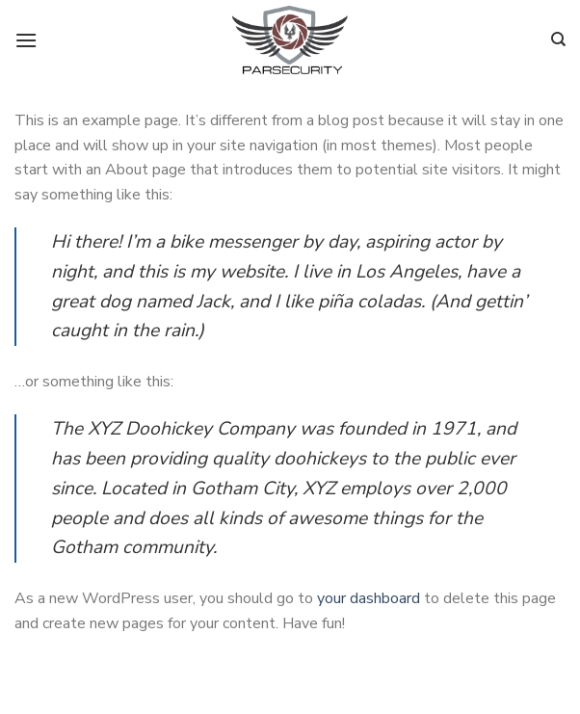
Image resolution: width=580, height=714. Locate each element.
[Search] (558, 39)
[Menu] (26, 40)
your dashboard (368, 598)
